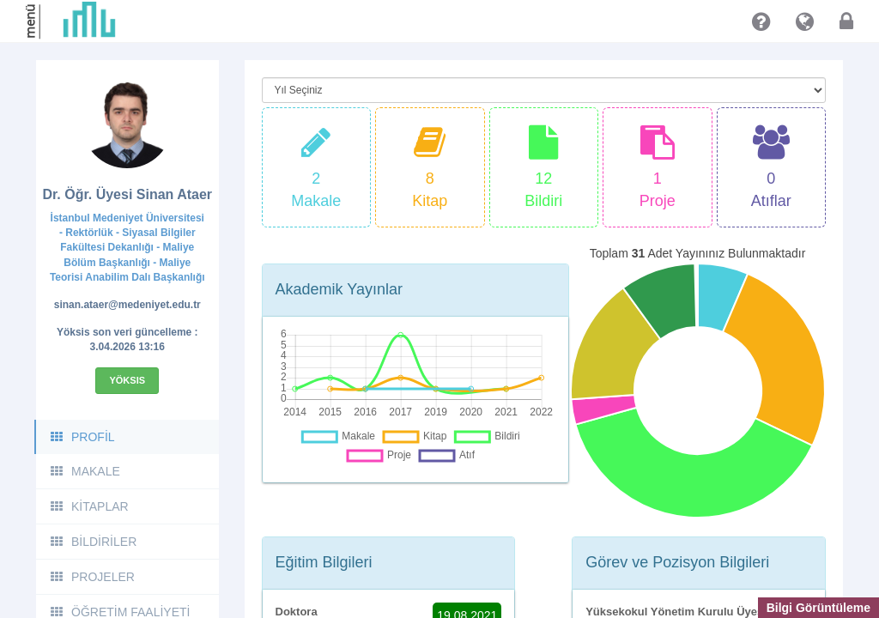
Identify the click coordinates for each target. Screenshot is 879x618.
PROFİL (82, 437)
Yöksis (127, 380)
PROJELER (92, 577)
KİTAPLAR (89, 506)
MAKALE (84, 471)
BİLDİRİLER (92, 541)
